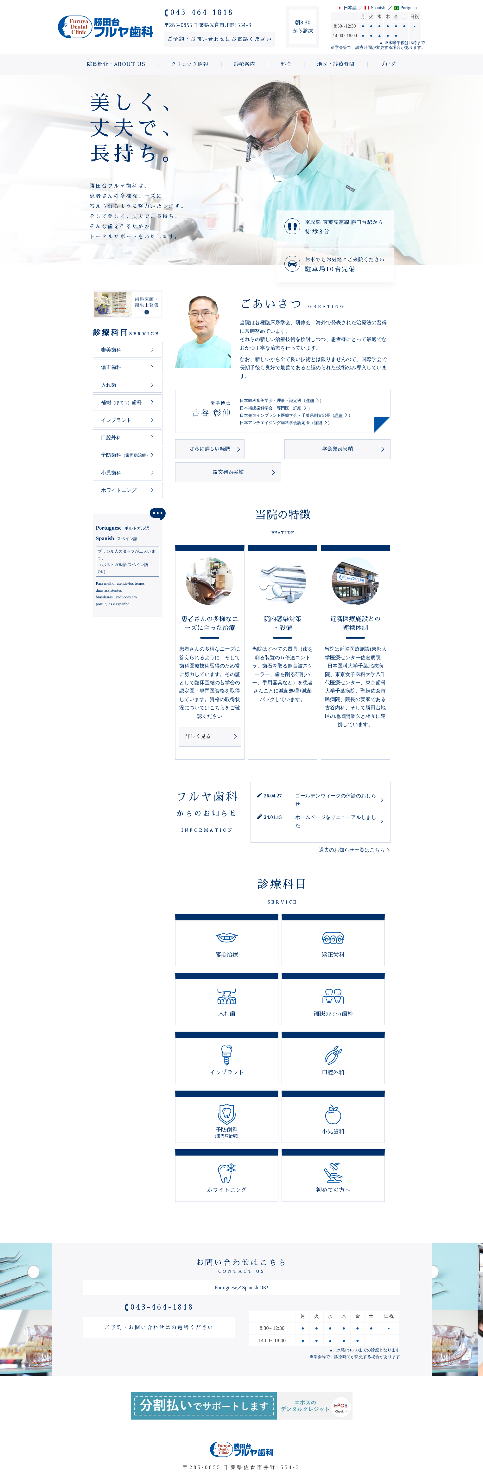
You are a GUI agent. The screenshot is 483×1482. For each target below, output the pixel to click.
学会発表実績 (282, 449)
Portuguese (122, 528)
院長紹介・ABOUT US (116, 1442)
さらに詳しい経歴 (209, 449)
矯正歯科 (111, 367)
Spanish (378, 7)
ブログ (386, 1442)
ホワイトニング (119, 490)
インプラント (116, 420)
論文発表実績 (355, 449)
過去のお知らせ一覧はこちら (352, 827)
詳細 (310, 400)
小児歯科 (111, 472)
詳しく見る (198, 713)
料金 (283, 1442)
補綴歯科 (121, 402)
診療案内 (242, 1442)
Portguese (409, 7)
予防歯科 (125, 455)
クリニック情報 (187, 1442)
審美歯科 (111, 349)
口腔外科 (111, 437)
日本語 (350, 7)
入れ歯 (108, 385)
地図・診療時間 (333, 1442)
